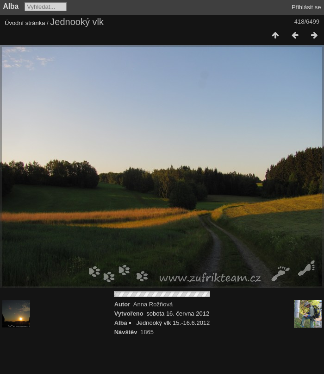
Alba (11, 6)
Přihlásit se (306, 7)
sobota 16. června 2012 (177, 313)
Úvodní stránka (25, 22)
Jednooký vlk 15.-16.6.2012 (173, 322)
